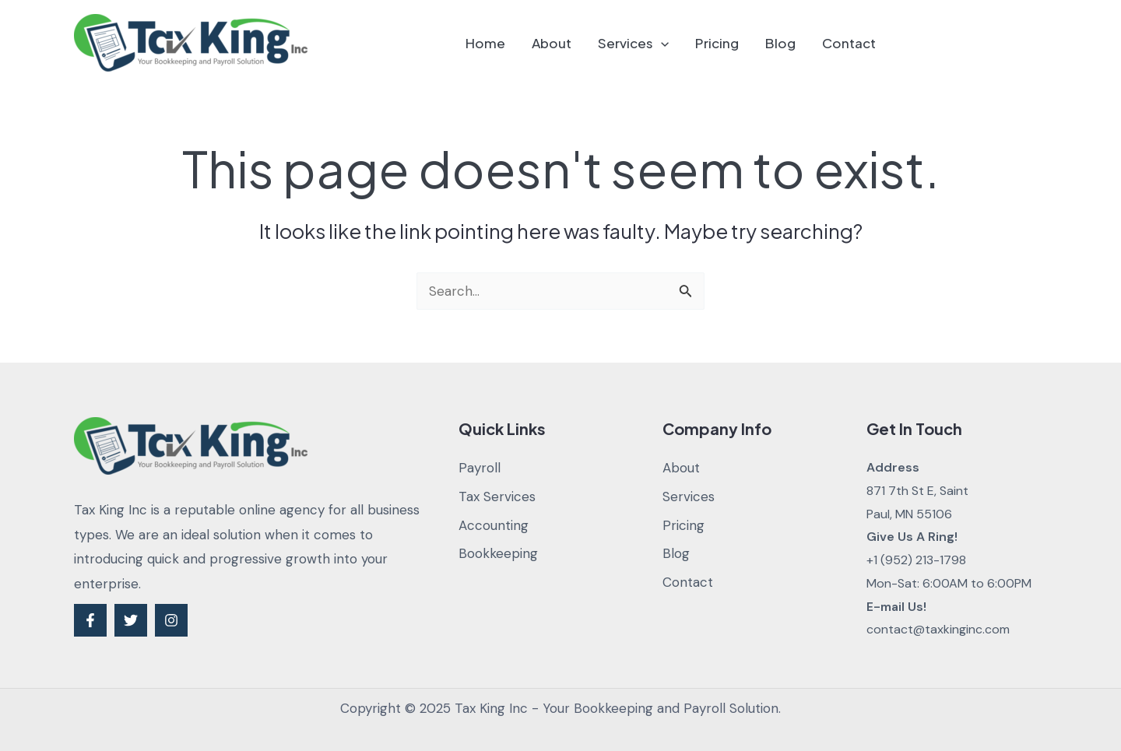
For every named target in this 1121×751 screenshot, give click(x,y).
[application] (661, 43)
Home (485, 42)
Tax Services (497, 496)
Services (633, 43)
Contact (849, 42)
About (551, 42)
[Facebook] (90, 620)
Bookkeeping (498, 553)
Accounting (494, 525)
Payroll (480, 467)
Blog (780, 42)
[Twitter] (130, 620)
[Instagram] (171, 620)
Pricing (717, 42)
